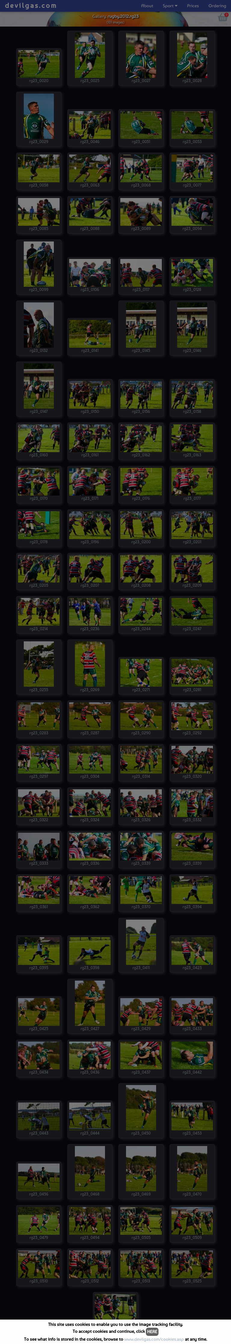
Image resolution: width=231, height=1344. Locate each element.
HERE (152, 1331)
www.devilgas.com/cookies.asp (154, 1339)
